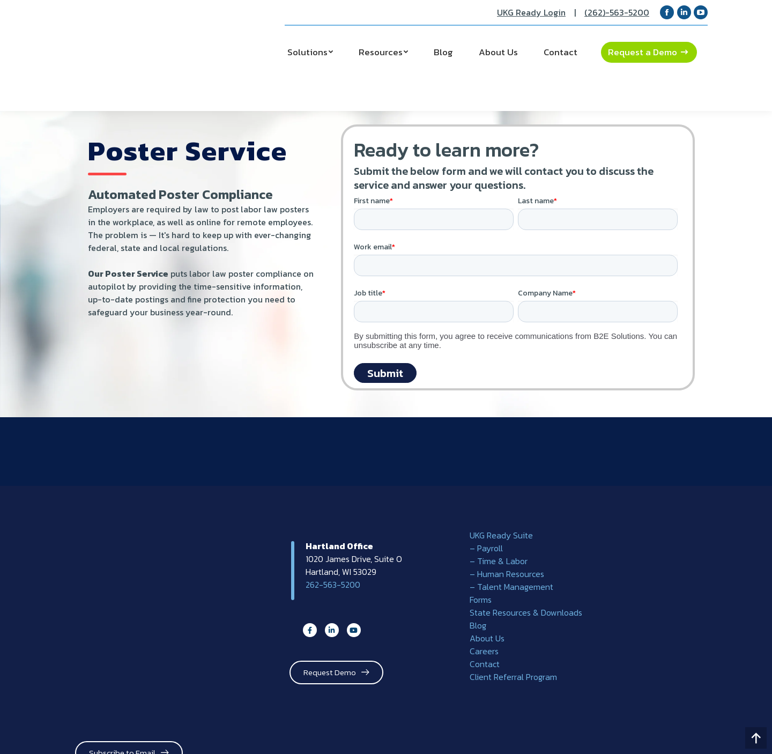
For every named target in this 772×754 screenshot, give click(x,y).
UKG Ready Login (531, 12)
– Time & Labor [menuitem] (499, 561)
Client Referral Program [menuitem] (513, 676)
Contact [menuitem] (485, 663)
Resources (381, 52)
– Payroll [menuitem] (486, 548)
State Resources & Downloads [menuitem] (526, 612)
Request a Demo (642, 52)
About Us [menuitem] (487, 638)
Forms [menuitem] (481, 599)
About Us (498, 52)
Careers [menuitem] (484, 651)
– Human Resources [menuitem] (507, 573)
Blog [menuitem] (478, 625)
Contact (560, 52)
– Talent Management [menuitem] (511, 586)
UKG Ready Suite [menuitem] (501, 535)
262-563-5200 (333, 584)
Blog (443, 52)
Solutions (307, 52)
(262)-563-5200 (616, 12)
